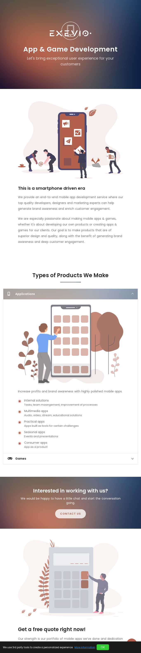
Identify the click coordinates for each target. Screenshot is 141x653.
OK (103, 647)
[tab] (70, 294)
